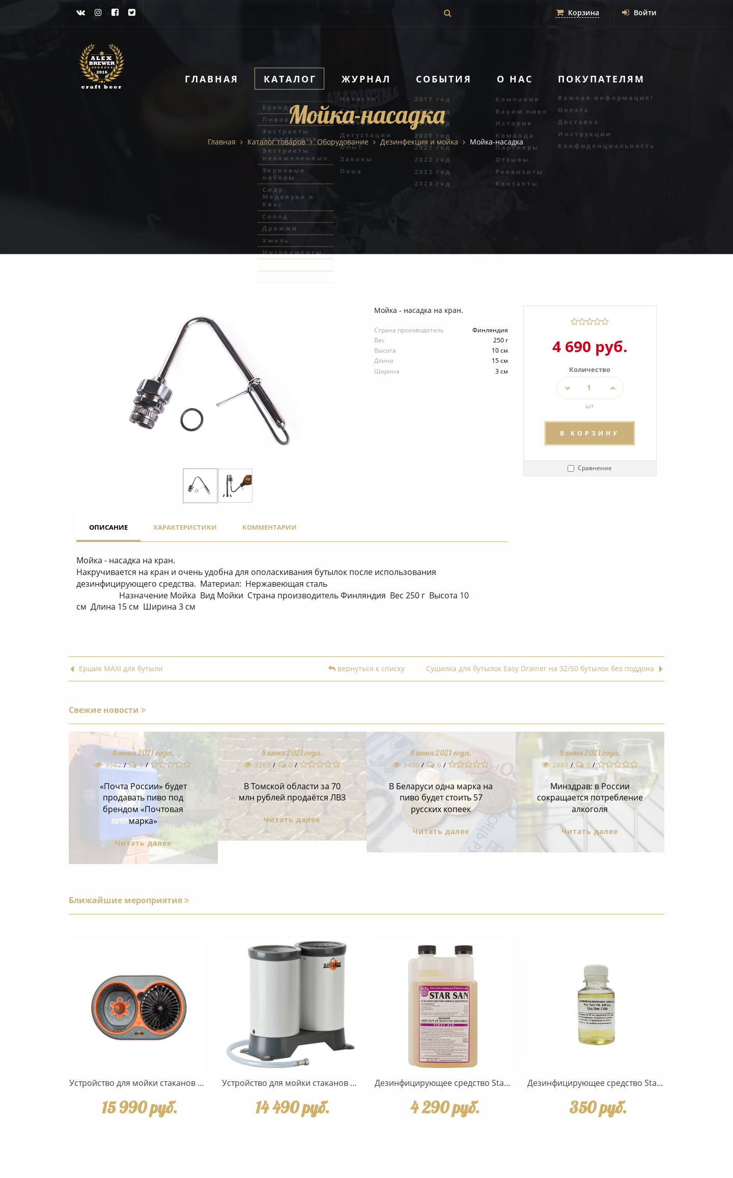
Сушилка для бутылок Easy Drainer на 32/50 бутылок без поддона (544, 669)
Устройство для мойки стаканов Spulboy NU (156, 1082)
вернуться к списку (366, 669)
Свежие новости (107, 709)
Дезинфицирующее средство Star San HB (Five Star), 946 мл (491, 1082)
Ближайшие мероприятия (129, 900)
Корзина (577, 12)
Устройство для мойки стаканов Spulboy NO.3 (312, 1082)
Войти (639, 12)
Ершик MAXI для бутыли (116, 669)
